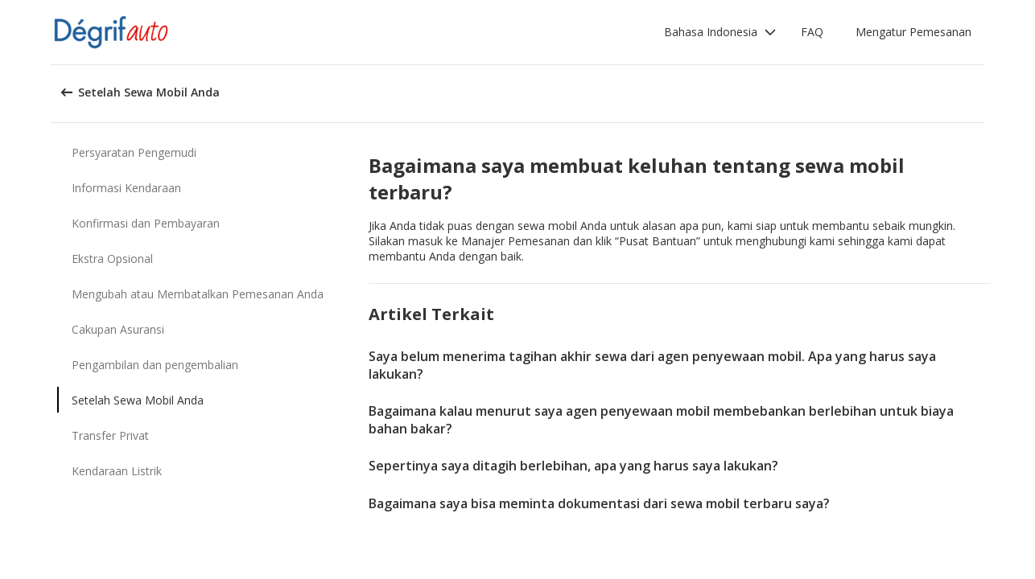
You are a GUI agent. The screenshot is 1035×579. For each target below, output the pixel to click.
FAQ (812, 31)
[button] (720, 32)
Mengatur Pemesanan (913, 31)
